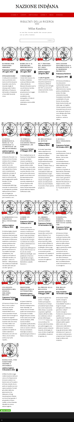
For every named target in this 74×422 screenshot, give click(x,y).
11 (34, 297)
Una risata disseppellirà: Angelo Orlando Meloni (9, 291)
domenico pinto (26, 294)
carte (22, 59)
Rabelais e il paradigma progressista (26, 65)
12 (16, 299)
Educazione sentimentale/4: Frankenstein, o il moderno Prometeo (63, 67)
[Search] (50, 40)
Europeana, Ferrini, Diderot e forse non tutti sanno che (64, 220)
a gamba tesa (6, 59)
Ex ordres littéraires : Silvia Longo (44, 219)
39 (70, 294)
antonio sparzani (44, 292)
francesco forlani (9, 70)
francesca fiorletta (63, 74)
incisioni (41, 135)
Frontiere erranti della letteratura (27, 289)
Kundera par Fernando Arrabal (8, 65)
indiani (58, 59)
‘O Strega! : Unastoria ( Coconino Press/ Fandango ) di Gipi (28, 142)
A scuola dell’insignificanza (63, 141)
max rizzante (61, 292)
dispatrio (59, 135)
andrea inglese (26, 70)
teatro (4, 283)
